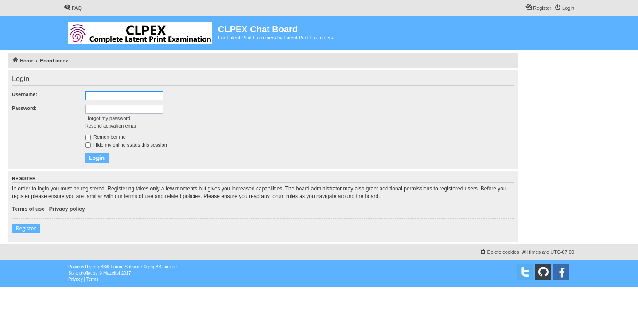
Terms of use (28, 209)
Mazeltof (111, 273)
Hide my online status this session (126, 144)
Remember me (105, 137)
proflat (85, 273)
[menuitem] (73, 8)
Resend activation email (111, 125)
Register (26, 228)
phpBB (99, 266)
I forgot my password (107, 118)
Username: (24, 94)
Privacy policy (67, 209)
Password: (24, 108)
